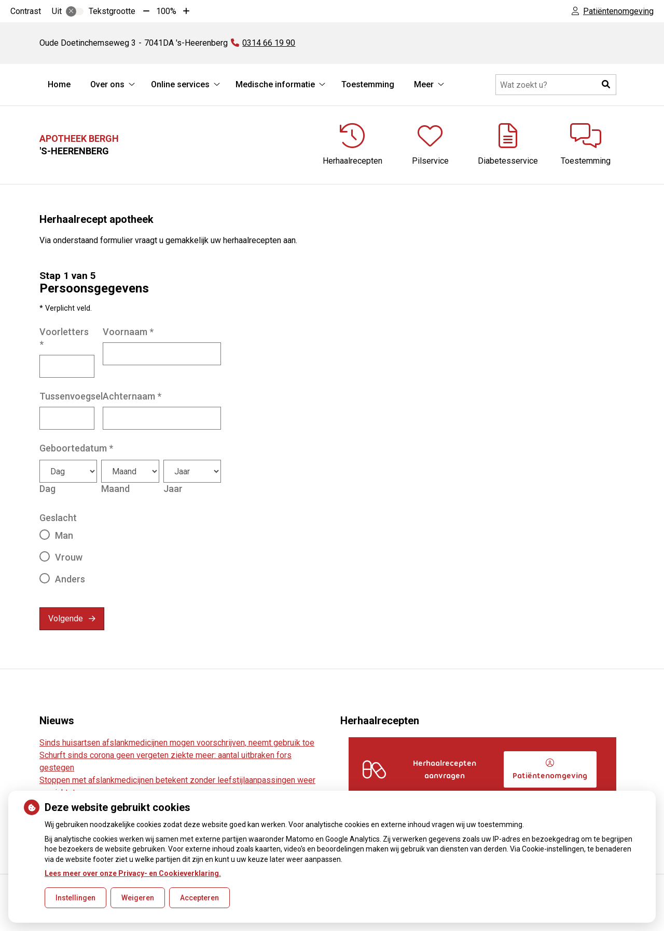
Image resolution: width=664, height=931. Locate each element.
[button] (606, 84)
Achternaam (132, 396)
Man (64, 535)
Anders (70, 579)
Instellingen (75, 898)
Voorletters (64, 338)
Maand (115, 488)
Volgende (65, 618)
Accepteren (199, 898)
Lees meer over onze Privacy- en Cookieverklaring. (133, 873)
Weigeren (137, 898)
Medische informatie (275, 84)
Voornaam (128, 331)
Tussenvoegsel (71, 396)
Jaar (173, 488)
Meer (424, 84)
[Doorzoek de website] (555, 84)
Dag (47, 488)
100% (166, 11)
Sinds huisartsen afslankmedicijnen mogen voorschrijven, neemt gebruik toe (176, 743)
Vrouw (68, 557)
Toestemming (367, 84)
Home (59, 84)
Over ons (107, 84)
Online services (180, 84)
